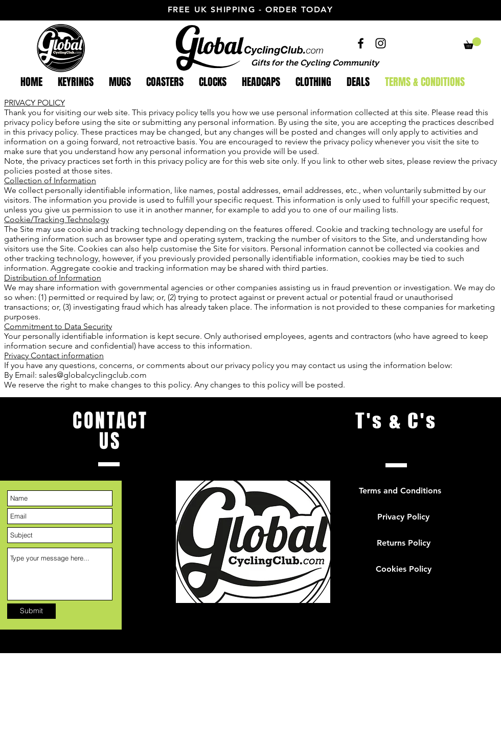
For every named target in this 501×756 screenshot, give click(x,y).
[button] (472, 43)
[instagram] (381, 43)
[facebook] (361, 43)
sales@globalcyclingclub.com (93, 375)
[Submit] (31, 611)
